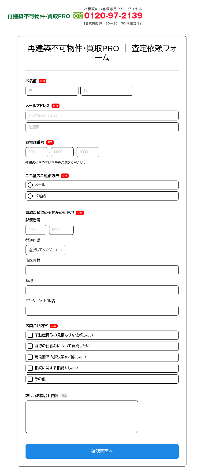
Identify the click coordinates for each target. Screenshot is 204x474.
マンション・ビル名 (40, 301)
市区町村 (33, 260)
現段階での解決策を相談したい (57, 357)
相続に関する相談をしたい (53, 368)
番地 (29, 281)
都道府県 (33, 240)
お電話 (37, 196)
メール (36, 185)
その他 (37, 379)
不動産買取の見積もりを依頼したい (60, 335)
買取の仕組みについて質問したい (59, 346)
